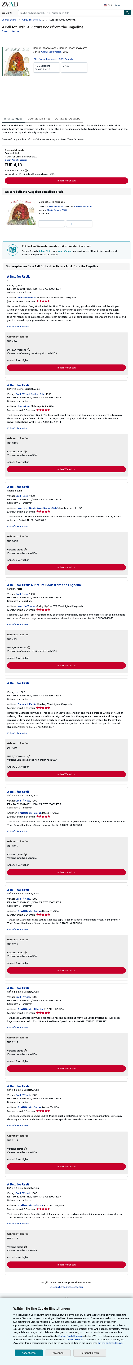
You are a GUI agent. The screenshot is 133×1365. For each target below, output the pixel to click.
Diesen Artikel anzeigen (15, 159)
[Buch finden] (127, 12)
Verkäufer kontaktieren (17, 327)
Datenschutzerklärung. (91, 1343)
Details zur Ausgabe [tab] (65, 118)
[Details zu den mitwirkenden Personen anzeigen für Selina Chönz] (11, 31)
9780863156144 (83, 206)
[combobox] (71, 12)
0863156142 (57, 206)
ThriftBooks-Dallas (29, 813)
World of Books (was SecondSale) (37, 508)
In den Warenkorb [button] (66, 180)
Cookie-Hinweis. (60, 1339)
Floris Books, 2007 (57, 210)
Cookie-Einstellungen (58, 1336)
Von (46, 67)
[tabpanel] (65, 132)
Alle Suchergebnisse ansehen (66, 1288)
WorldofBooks (26, 606)
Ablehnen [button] (58, 1352)
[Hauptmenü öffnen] (7, 12)
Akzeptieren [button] (29, 1352)
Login (117, 5)
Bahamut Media (26, 705)
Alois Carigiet (66, 251)
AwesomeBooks (26, 297)
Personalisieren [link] (89, 1352)
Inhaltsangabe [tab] (13, 118)
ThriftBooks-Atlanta (29, 1010)
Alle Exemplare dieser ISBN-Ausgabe (54, 58)
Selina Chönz (46, 251)
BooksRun (23, 406)
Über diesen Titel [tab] (37, 118)
